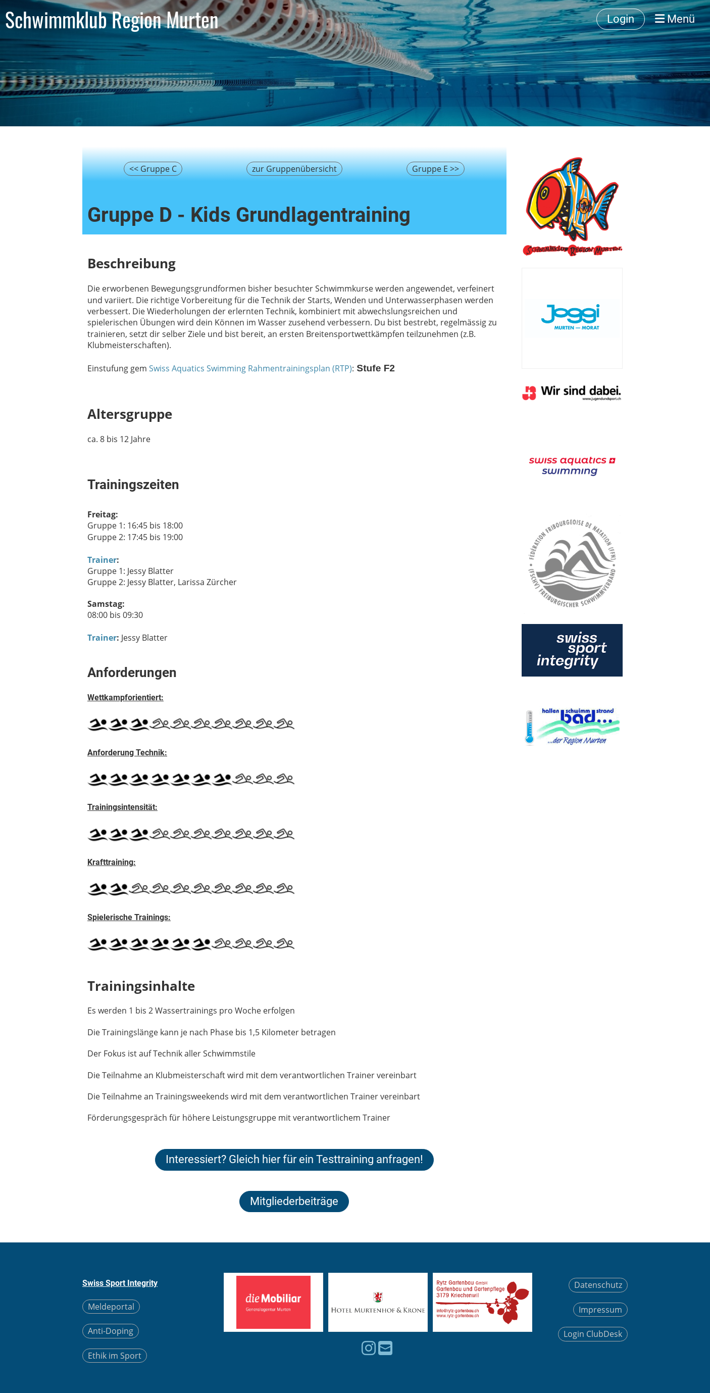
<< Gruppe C (153, 168)
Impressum (600, 1309)
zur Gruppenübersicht (294, 168)
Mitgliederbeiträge (294, 1201)
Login (620, 19)
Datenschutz (598, 1284)
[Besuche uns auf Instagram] (369, 1348)
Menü (675, 19)
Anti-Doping (110, 1330)
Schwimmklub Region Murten (112, 19)
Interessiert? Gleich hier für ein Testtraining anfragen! (294, 1159)
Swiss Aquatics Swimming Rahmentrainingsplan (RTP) (250, 368)
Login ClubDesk (593, 1333)
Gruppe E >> (435, 168)
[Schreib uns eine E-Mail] (385, 1348)
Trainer (102, 559)
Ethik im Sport (114, 1355)
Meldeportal (111, 1306)
